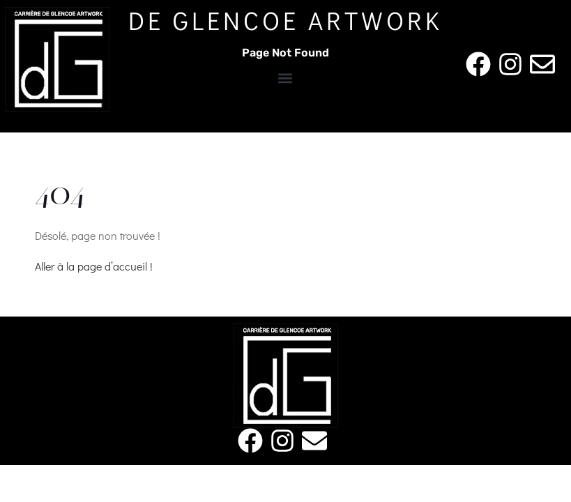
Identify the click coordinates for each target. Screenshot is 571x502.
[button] (285, 78)
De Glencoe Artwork (285, 20)
